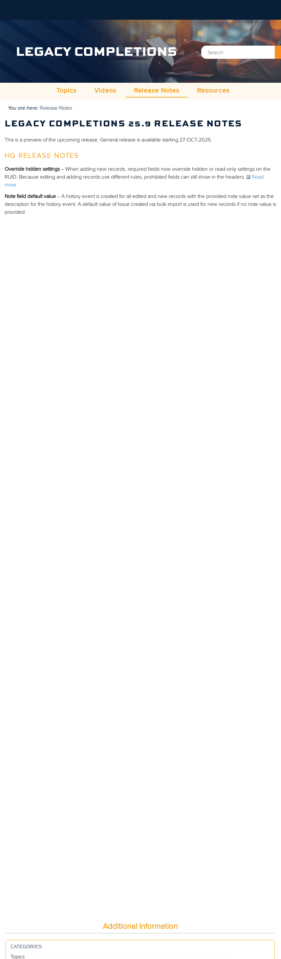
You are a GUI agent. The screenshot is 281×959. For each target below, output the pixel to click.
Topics (66, 91)
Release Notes (156, 91)
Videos (105, 91)
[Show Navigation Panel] (272, 10)
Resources (213, 91)
